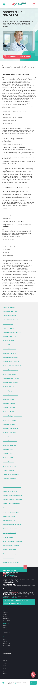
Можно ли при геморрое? (11, 512)
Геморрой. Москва (8, 411)
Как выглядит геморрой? (11, 474)
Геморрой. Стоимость (10, 441)
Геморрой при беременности (12, 365)
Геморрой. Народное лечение (12, 416)
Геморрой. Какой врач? (10, 395)
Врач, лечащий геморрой (11, 319)
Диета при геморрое (9, 466)
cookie (14, 683)
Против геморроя (8, 558)
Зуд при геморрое (8, 470)
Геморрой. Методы (9, 407)
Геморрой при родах (9, 374)
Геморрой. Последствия (10, 428)
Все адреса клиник (11, 594)
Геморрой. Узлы (8, 449)
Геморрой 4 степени (9, 353)
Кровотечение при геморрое (12, 487)
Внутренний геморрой (10, 311)
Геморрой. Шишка (8, 462)
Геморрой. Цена (8, 457)
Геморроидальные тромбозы (12, 332)
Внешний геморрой (9, 307)
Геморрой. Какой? (8, 399)
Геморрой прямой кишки (11, 378)
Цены (4, 671)
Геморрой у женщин (9, 386)
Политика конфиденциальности (12, 603)
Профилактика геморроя (11, 562)
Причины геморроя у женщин (12, 554)
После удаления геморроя (11, 545)
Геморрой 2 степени (9, 345)
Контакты (5, 673)
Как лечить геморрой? (10, 478)
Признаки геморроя (9, 549)
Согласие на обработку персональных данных (16, 600)
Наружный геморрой (9, 516)
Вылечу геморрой (8, 328)
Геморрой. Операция (9, 420)
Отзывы (5, 665)
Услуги (4, 657)
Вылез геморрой (8, 324)
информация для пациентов (10, 597)
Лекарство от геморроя (10, 491)
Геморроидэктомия (9, 340)
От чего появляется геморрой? (13, 541)
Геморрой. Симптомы (9, 437)
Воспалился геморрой (10, 315)
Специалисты (6, 663)
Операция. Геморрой (9, 533)
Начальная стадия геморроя (12, 524)
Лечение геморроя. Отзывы (11, 503)
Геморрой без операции (10, 357)
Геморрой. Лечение (9, 403)
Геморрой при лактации (10, 370)
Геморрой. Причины (9, 432)
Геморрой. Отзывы (9, 424)
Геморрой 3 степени (9, 349)
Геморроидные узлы (9, 336)
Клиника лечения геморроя (12, 483)
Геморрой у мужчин (9, 391)
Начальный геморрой (10, 529)
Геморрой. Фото (8, 453)
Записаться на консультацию (19, 56)
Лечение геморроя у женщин (12, 495)
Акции (4, 668)
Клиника (5, 660)
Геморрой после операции (11, 361)
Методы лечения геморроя (11, 508)
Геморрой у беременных (11, 382)
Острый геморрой (8, 537)
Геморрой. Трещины (9, 445)
